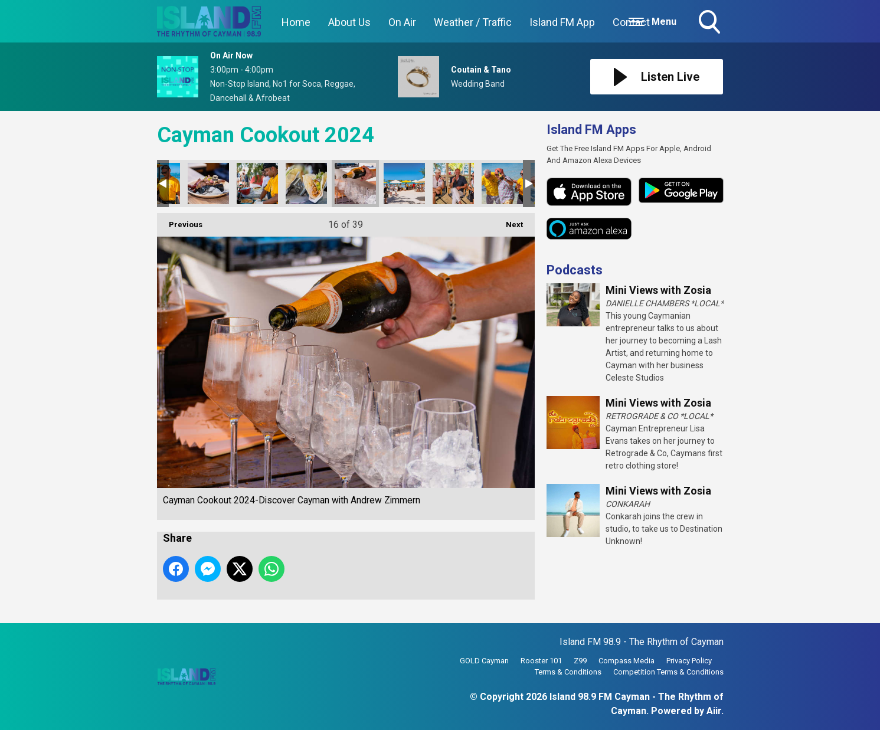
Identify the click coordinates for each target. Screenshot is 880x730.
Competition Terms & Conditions (668, 671)
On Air (402, 22)
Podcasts (575, 270)
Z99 (580, 660)
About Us (349, 22)
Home (296, 22)
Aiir (713, 710)
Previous (179, 221)
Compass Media (626, 660)
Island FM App (562, 22)
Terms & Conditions (568, 671)
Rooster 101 (541, 660)
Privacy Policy (689, 660)
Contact (631, 22)
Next (508, 221)
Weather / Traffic (473, 22)
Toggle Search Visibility (711, 23)
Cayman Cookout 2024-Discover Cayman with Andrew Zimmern (208, 183)
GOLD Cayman (484, 660)
